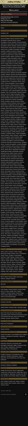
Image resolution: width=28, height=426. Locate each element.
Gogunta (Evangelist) (15, 117)
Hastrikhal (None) (5, 124)
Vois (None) (21, 226)
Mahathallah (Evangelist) (19, 149)
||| (2, 2)
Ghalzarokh (10, 345)
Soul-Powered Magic (10, 296)
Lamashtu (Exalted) (21, 144)
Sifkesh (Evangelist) (11, 203)
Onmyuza (8, 264)
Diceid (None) (8, 99)
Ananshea (11, 251)
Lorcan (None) (8, 147)
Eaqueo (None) (8, 106)
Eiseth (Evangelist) (17, 106)
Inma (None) (12, 128)
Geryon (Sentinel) (5, 117)
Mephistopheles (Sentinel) (12, 162)
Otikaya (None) (8, 183)
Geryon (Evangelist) (10, 115)
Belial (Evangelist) (5, 76)
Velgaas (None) (8, 224)
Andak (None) (4, 49)
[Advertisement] (14, 412)
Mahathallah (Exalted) (6, 151)
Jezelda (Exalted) (15, 131)
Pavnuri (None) (8, 185)
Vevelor (16, 269)
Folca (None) (22, 112)
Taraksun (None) (5, 214)
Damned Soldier (22, 289)
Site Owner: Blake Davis (6, 390)
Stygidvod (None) (17, 208)
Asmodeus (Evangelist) (19, 63)
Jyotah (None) (22, 135)
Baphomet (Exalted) (6, 70)
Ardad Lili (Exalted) (12, 58)
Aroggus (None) (9, 63)
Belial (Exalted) (14, 76)
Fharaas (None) (9, 110)
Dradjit (8, 257)
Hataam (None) (14, 124)
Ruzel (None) (13, 194)
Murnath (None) (9, 169)
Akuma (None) (18, 44)
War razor (3, 284)
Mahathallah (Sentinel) (17, 151)
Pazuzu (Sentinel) (14, 187)
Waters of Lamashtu (21, 375)
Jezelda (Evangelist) (6, 131)
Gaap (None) (12, 113)
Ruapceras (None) (18, 192)
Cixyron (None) (13, 88)
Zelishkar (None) (22, 239)
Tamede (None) (19, 212)
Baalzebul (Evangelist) (6, 67)
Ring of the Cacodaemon (7, 323)
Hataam (3, 259)
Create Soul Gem (11, 372)
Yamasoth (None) (16, 233)
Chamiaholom (22, 253)
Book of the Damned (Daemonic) (15, 314)
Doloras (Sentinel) (21, 103)
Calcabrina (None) (5, 81)
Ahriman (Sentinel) (21, 42)
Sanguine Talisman (10, 278)
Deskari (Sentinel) (14, 97)
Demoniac (3, 365)
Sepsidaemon (12, 347)
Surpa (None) (8, 210)
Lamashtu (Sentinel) (6, 146)
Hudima (7, 259)
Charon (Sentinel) (5, 85)
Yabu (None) (8, 233)
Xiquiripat (3, 271)
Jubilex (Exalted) (5, 135)
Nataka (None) (4, 173)
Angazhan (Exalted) (12, 53)
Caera (17, 253)
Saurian (14, 383)
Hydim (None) (4, 126)
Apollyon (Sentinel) (15, 56)
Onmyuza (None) (9, 180)
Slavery (18, 383)
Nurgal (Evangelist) (11, 176)
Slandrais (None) (22, 205)
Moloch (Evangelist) (19, 165)
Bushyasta (3, 343)
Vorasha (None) (5, 228)
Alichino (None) (4, 47)
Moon (2, 383)
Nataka (23, 262)
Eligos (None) (18, 108)
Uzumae (20, 267)
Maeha (21, 260)
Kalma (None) (18, 138)
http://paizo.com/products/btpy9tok (9, 22)
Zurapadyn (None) (5, 246)
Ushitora (16, 267)
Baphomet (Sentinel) (16, 70)
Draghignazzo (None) (13, 104)
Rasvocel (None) (16, 190)
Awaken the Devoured (6, 370)
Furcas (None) (4, 113)
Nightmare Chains (12, 294)
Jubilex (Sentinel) (14, 135)
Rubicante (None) (5, 194)
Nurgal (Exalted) (20, 176)
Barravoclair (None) (21, 74)
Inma (23, 259)
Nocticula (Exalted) (17, 174)
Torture (23, 383)
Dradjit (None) (4, 104)
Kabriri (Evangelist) (5, 137)
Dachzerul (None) (21, 92)
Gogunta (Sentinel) (10, 119)
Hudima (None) (22, 124)
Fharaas (12, 257)
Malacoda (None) (5, 153)
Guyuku (22, 257)
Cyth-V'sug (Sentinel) (11, 92)
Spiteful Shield (4, 307)
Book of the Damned (6, 313)
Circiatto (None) (5, 88)
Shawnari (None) (9, 198)
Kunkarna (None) (16, 142)
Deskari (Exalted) (5, 97)
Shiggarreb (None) (18, 199)
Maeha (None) (8, 149)
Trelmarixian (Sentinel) (17, 217)
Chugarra (11, 255)
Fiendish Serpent (11, 293)
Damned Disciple (13, 289)
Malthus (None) (14, 153)
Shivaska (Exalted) (17, 201)
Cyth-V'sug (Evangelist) (14, 90)
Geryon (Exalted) (19, 115)
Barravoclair (4, 253)
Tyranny (3, 384)
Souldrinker (14, 365)
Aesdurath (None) (11, 40)
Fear (14, 381)
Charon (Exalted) (19, 83)
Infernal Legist (4, 294)
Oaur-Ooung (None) (15, 178)
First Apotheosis (16, 354)
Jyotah (7, 260)
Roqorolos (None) (9, 192)
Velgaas (3, 269)
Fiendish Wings (20, 293)
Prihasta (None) (5, 189)
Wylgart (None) (13, 228)
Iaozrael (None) (12, 126)
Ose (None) (17, 181)
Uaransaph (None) (15, 219)
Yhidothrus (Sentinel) (11, 237)
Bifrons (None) (4, 78)
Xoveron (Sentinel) (15, 232)
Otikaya (13, 264)
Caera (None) (12, 79)
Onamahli (3, 264)
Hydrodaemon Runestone (12, 336)
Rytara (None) (20, 194)
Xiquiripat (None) (9, 230)
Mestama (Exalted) (12, 164)
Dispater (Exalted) (5, 101)
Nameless (18, 262)
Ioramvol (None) (20, 128)
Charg (2, 255)
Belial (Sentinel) (22, 76)
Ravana (12, 266)
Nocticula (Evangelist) (6, 174)
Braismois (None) (20, 78)
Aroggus (20, 251)
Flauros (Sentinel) (14, 112)
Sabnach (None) (5, 196)
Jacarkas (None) (22, 130)
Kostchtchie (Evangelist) (7, 140)
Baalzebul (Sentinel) (6, 69)
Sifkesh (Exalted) (21, 203)
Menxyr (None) (20, 158)
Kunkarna (16, 260)
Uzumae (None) (19, 223)
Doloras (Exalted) (11, 103)
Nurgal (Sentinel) (5, 178)
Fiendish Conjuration (6, 354)
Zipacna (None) (21, 242)
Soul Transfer (12, 375)
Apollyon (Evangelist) (19, 54)
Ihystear (8, 318)
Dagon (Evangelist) (15, 94)
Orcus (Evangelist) (18, 180)
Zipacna (15, 271)
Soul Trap (19, 357)
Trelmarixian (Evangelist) (20, 215)
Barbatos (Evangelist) (16, 72)
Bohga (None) (12, 78)
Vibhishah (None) (13, 226)
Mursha (14, 262)
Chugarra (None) (9, 87)
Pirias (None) (22, 187)
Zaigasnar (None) (13, 239)
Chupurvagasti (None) (19, 87)
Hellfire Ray (19, 372)
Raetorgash (4, 266)
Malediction (13, 374)
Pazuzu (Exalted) (5, 187)
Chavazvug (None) (14, 85)
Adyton (2, 27)
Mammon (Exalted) (12, 155)
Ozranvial (18, 264)
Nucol (24, 345)
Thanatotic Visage (21, 307)
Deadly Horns (13, 291)
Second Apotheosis (11, 357)
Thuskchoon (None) (14, 214)
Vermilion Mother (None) (19, 224)
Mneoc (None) (9, 165)
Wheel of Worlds (15, 318)
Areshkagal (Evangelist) (12, 60)
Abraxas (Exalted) (5, 38)
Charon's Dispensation (18, 370)
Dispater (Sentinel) (15, 101)
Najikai (15, 345)
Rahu (8, 266)
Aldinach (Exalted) (11, 45)
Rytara (16, 266)
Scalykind (3, 33)
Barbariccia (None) (5, 72)
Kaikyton (12, 260)
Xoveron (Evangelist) (19, 230)
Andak (15, 251)
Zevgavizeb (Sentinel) (11, 242)
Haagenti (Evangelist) (14, 121)
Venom (7, 384)
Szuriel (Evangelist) (17, 210)
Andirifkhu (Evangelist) (13, 49)
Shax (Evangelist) (18, 198)
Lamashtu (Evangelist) (10, 144)
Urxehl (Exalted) (19, 221)
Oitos (2, 347)
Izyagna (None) (13, 130)
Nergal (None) (12, 173)
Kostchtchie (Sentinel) (6, 142)
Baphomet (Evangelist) (17, 69)
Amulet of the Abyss (6, 334)
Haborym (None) (20, 122)
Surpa (6, 267)
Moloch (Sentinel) (14, 167)
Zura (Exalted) (13, 244)
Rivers (10, 383)
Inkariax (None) (4, 128)
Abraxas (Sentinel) (14, 38)
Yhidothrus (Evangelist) (12, 235)
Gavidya (17, 257)
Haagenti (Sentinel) (10, 122)
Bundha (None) (4, 79)
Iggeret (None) (20, 126)
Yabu (7, 271)
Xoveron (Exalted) (5, 232)
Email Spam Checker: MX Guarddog (8, 394)
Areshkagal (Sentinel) (11, 62)
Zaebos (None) (4, 239)
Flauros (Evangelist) (18, 110)
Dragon (6, 381)
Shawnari (21, 266)
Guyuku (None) (4, 121)
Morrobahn (3, 262)
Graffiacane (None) (20, 119)
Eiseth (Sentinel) (10, 108)
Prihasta (23, 264)
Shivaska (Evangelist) (6, 201)
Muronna (9, 262)
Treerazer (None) (9, 215)
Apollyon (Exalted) (5, 56)
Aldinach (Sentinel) (21, 45)
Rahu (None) (8, 190)
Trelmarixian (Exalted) (6, 217)
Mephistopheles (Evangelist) (8, 160)
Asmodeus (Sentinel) (16, 65)
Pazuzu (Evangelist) (18, 185)
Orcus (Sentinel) (10, 181)
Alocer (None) (12, 47)
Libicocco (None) (15, 146)
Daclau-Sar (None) (5, 94)
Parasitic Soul (19, 374)
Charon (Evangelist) (10, 83)
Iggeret (15, 259)
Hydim (11, 259)
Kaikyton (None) (10, 138)
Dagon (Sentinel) (10, 96)
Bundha (13, 253)
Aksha (2, 251)
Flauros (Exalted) (5, 112)
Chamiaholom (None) (15, 81)
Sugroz (2, 267)
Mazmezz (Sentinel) (11, 158)
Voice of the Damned (12, 348)
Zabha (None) (20, 237)
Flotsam (18, 381)
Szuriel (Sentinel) (10, 212)
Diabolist (8, 365)
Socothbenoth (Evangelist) (7, 207)
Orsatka (6, 347)
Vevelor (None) (4, 226)
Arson (2, 381)
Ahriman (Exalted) (11, 42)
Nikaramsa (20, 345)
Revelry (6, 383)
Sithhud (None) (14, 205)
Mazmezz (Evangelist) (11, 156)
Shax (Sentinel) (10, 199)
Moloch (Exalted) (5, 167)
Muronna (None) (17, 169)
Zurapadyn (20, 271)
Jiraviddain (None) (10, 133)
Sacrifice (6, 375)
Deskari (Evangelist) (20, 96)
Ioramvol (3, 260)
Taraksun (11, 267)
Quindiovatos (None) (14, 189)
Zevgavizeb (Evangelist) (14, 241)
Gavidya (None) (19, 113)
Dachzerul (3, 257)
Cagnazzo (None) (20, 79)
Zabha (10, 271)
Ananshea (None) (20, 47)
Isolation (22, 381)
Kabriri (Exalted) (15, 137)
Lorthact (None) (16, 147)
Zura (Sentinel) (21, 244)
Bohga (9, 253)
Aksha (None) (10, 44)
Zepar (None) (4, 241)
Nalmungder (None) (10, 171)
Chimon (6, 255)
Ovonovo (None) (17, 183)
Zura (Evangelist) (5, 244)
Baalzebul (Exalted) (17, 67)
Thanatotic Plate (13, 307)
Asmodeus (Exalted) (6, 65)
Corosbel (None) (21, 88)
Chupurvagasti (17, 255)
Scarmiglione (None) (15, 196)
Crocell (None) (4, 90)
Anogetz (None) (10, 54)
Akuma (6, 251)
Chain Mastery (4, 289)
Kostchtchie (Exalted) (18, 140)
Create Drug (4, 372)
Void (7, 33)
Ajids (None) (4, 44)
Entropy (10, 381)
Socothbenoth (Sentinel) (7, 208)
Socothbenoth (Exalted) (20, 207)
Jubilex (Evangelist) (21, 133)
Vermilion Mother (9, 269)
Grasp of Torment (5, 329)
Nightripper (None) (20, 173)
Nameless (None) (19, 171)
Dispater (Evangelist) (17, 99)
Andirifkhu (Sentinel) (11, 51)
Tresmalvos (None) (5, 219)
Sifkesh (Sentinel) (5, 205)
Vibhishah (21, 269)
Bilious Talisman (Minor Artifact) (8, 276)
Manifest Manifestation (12, 356)
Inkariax (20, 259)
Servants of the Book (6, 302)
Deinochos (9, 343)
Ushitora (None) (10, 223)
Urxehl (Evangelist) (9, 221)
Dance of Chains (5, 291)
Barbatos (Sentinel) (10, 74)
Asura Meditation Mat (16, 334)
